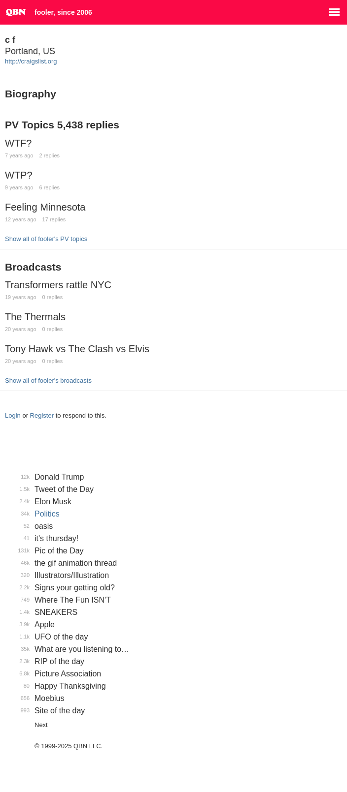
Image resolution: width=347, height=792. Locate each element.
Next (41, 725)
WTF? (18, 143)
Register (42, 415)
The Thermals (35, 316)
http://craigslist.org (31, 61)
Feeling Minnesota (45, 207)
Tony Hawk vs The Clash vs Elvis (77, 348)
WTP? (19, 175)
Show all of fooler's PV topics (46, 239)
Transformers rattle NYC (58, 284)
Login (13, 415)
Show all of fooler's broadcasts (48, 380)
